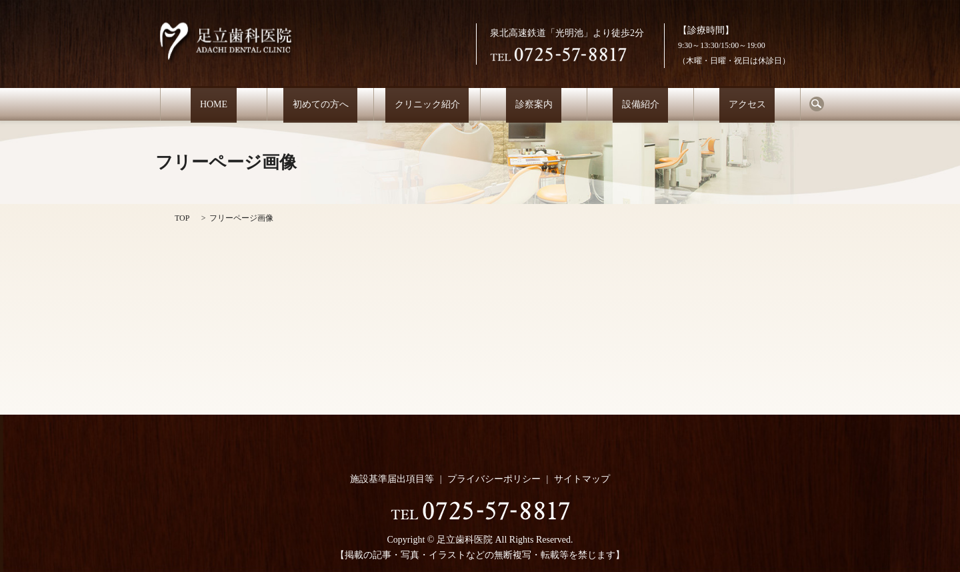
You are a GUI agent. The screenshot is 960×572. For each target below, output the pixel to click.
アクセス (747, 104)
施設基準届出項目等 (392, 479)
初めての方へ (321, 104)
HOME (213, 104)
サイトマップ (582, 479)
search (817, 104)
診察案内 (534, 104)
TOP (182, 218)
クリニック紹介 (427, 104)
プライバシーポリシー (494, 479)
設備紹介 (640, 104)
